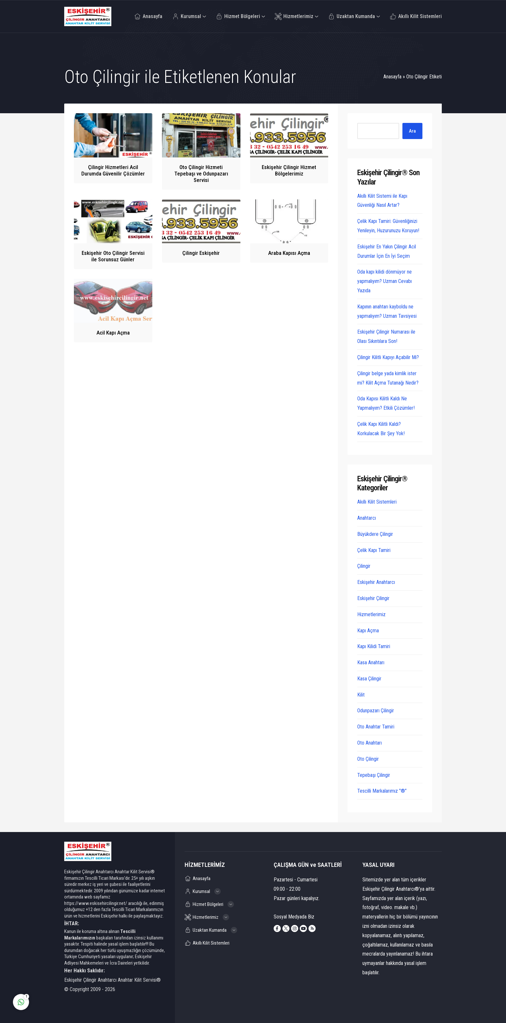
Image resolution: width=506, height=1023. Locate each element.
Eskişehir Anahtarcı (376, 582)
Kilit (361, 695)
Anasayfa (392, 77)
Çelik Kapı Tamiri (373, 550)
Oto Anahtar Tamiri (375, 727)
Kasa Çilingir (369, 679)
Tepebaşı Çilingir (373, 775)
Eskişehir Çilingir (373, 598)
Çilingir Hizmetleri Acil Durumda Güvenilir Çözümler (113, 170)
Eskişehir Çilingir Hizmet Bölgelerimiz (289, 170)
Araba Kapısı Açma (289, 253)
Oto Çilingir (368, 759)
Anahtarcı (366, 518)
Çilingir (363, 566)
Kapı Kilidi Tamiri (373, 646)
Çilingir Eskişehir (201, 253)
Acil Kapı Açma (113, 332)
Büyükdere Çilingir (375, 534)
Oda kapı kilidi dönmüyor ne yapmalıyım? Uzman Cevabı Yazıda (384, 281)
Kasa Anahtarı (370, 662)
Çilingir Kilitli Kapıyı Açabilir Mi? (388, 357)
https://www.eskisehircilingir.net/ (95, 903)
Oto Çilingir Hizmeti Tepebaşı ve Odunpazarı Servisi (201, 173)
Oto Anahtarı (369, 743)
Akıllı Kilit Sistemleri (377, 502)
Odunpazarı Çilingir (375, 710)
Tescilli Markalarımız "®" (382, 791)
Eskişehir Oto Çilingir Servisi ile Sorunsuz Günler (113, 256)
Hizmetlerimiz (371, 614)
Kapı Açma (368, 630)
